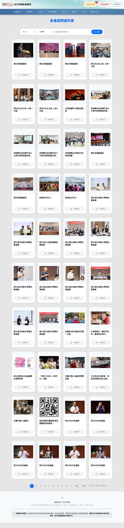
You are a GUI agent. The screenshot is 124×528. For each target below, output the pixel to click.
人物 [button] (83, 12)
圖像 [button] (74, 12)
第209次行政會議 (72, 421)
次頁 (76, 486)
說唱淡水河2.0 (45, 198)
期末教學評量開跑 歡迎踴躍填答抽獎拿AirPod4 (48, 423)
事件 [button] (41, 12)
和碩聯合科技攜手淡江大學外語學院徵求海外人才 (100, 111)
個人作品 (95, 12)
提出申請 (91, 3)
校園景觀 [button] (29, 12)
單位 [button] (64, 12)
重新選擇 (104, 4)
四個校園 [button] (17, 12)
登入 (118, 4)
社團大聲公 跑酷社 (21, 421)
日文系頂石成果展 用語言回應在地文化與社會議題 (100, 378)
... (71, 486)
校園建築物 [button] (53, 12)
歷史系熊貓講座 (20, 64)
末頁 (83, 486)
